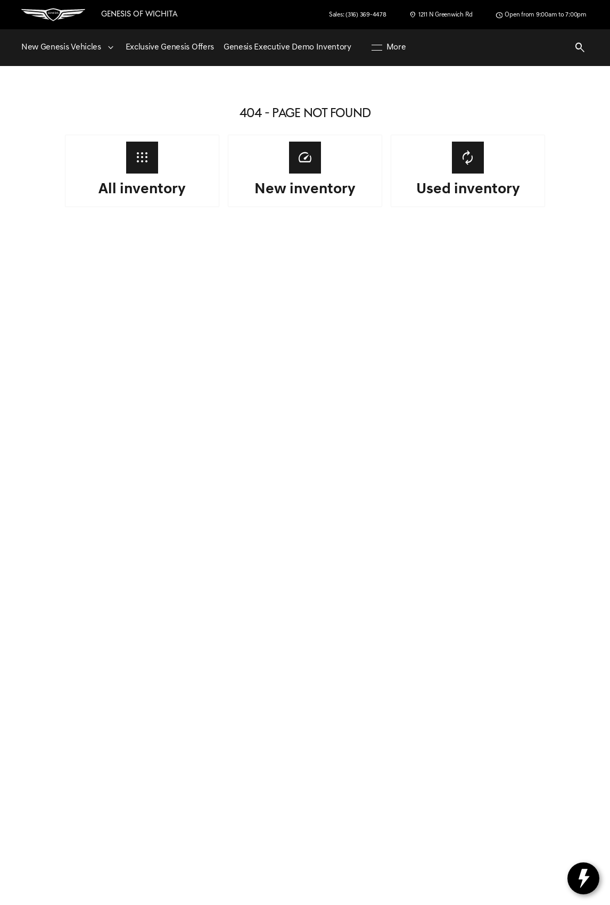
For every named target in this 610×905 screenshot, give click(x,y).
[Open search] (580, 47)
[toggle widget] (583, 878)
